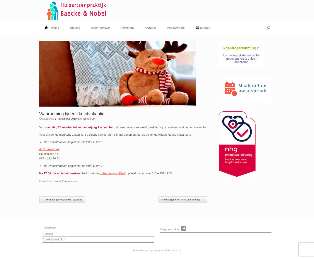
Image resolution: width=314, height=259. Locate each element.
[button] (268, 27)
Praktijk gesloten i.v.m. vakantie (62, 200)
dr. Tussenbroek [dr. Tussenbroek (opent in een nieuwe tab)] (49, 149)
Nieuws (75, 27)
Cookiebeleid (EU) (54, 239)
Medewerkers (176, 27)
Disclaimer (49, 228)
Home (52, 27)
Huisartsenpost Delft (112, 173)
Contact (150, 27)
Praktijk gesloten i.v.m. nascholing (183, 200)
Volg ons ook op (173, 228)
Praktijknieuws (69, 181)
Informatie (127, 27)
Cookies (48, 233)
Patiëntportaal (100, 27)
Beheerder (89, 118)
